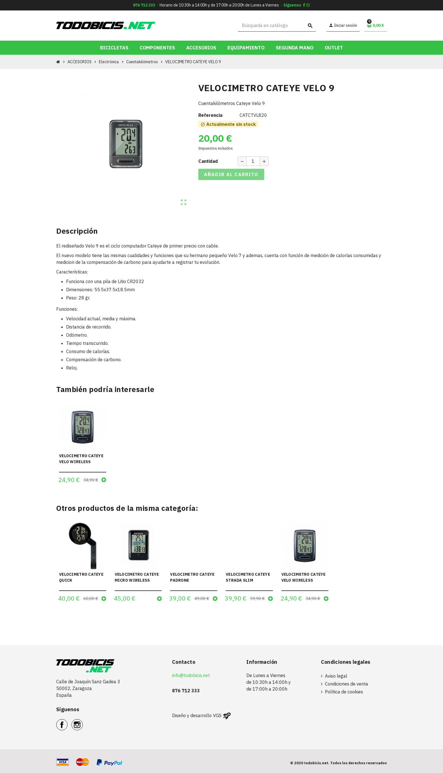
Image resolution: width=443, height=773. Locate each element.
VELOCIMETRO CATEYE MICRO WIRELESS (137, 577)
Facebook (67, 721)
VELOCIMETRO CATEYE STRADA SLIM (248, 577)
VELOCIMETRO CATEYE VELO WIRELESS (81, 458)
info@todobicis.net (191, 675)
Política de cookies (344, 692)
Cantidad (208, 161)
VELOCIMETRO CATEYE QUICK (81, 577)
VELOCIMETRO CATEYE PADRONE (192, 577)
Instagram (82, 721)
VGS (217, 715)
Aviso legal (336, 676)
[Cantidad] (253, 161)
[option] (82, 564)
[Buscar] (277, 25)
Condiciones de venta (346, 684)
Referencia (210, 115)
